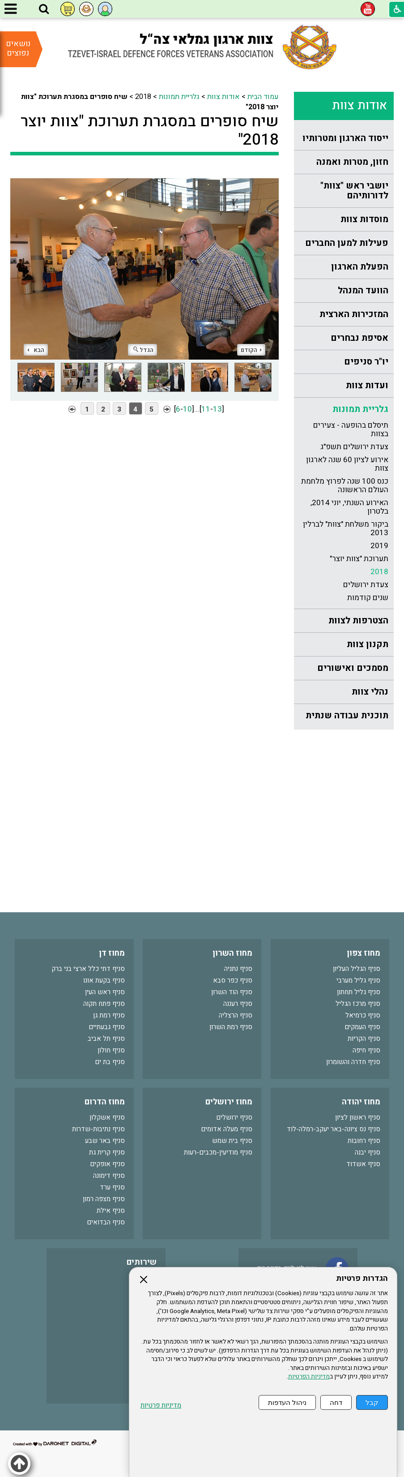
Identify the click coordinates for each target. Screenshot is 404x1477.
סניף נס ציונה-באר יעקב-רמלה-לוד (333, 1129)
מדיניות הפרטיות (309, 1376)
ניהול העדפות (287, 1402)
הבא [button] (35, 350)
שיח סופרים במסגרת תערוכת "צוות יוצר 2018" (150, 130)
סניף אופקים (107, 1164)
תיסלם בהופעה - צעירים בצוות (350, 429)
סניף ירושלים (234, 1117)
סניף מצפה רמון (104, 1199)
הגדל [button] (143, 350)
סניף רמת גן (109, 1015)
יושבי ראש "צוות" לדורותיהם (354, 190)
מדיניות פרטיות (160, 1405)
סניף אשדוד (363, 1164)
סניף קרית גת (107, 1152)
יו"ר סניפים (366, 361)
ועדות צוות (367, 385)
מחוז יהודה (361, 1102)
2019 (379, 545)
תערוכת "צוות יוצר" (359, 558)
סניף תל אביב (106, 1038)
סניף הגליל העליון (356, 969)
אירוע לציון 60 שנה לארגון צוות (347, 464)
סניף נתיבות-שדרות (98, 1129)
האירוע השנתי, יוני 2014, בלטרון (349, 507)
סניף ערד (112, 1187)
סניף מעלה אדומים (226, 1129)
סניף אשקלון (107, 1117)
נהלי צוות (370, 691)
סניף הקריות (364, 1038)
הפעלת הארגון (359, 266)
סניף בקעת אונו (104, 980)
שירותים (142, 1262)
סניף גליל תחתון (358, 992)
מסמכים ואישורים (352, 667)
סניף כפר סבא (232, 980)
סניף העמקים (362, 1027)
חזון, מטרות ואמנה (352, 161)
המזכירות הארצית (353, 314)
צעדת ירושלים (365, 584)
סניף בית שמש (232, 1141)
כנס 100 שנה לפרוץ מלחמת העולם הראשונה (344, 485)
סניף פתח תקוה (104, 1004)
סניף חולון (111, 1050)
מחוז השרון (232, 953)
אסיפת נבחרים (359, 337)
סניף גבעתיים (107, 1027)
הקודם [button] (251, 350)
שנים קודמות (367, 597)
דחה (336, 1402)
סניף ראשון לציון (357, 1117)
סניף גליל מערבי (358, 980)
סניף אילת (111, 1210)
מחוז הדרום (105, 1102)
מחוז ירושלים (228, 1102)
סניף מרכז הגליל (358, 1004)
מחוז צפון (363, 953)
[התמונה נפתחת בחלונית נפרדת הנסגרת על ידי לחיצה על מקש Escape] (144, 264)
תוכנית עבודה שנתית (347, 715)
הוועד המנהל (363, 290)
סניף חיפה (366, 1050)
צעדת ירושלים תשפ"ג (354, 446)
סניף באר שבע (105, 1141)
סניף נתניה (238, 969)
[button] (44, 9)
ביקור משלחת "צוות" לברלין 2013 (345, 528)
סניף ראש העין (105, 992)
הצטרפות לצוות (358, 620)
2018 (379, 571)
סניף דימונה (109, 1176)
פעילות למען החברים (346, 242)
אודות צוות (359, 105)
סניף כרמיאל (362, 1015)
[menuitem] (344, 138)
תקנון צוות (367, 644)
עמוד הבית (263, 96)
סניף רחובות (364, 1141)
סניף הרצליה (235, 1015)
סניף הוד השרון (231, 992)
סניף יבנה (367, 1152)
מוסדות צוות (364, 219)
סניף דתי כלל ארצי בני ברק (88, 969)
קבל (372, 1402)
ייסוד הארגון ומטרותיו (345, 138)
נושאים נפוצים (18, 48)
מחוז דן (112, 953)
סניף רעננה (237, 1004)
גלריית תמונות (360, 409)
